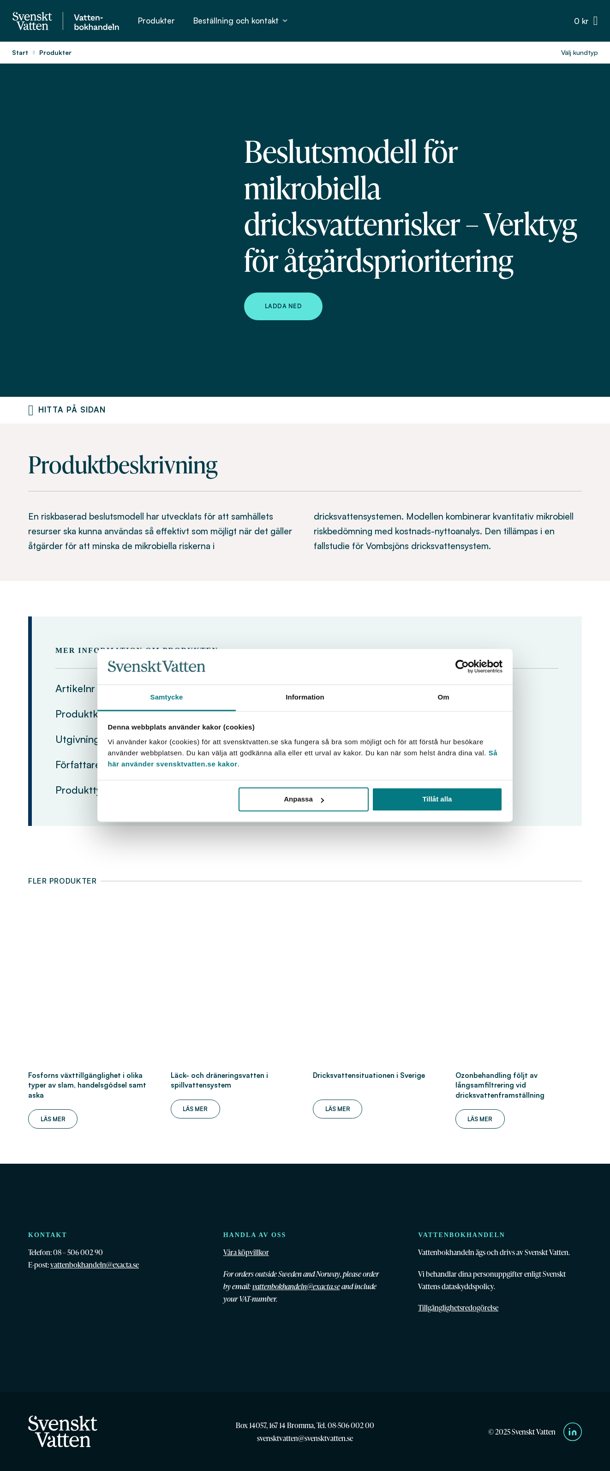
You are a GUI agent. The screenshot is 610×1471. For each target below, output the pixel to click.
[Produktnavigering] (31, 410)
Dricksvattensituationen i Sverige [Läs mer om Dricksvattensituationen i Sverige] (369, 1075)
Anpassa (304, 799)
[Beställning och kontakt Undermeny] (285, 20)
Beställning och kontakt (236, 20)
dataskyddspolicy (468, 1286)
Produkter (156, 20)
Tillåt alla (437, 799)
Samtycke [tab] (166, 697)
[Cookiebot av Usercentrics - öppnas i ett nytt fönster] (462, 667)
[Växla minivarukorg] (586, 21)
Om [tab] (443, 697)
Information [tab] (305, 697)
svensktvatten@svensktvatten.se (305, 1438)
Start (20, 52)
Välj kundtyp (579, 52)
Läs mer (53, 1119)
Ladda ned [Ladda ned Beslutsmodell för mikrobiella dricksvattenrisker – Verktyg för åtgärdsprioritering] (283, 306)
